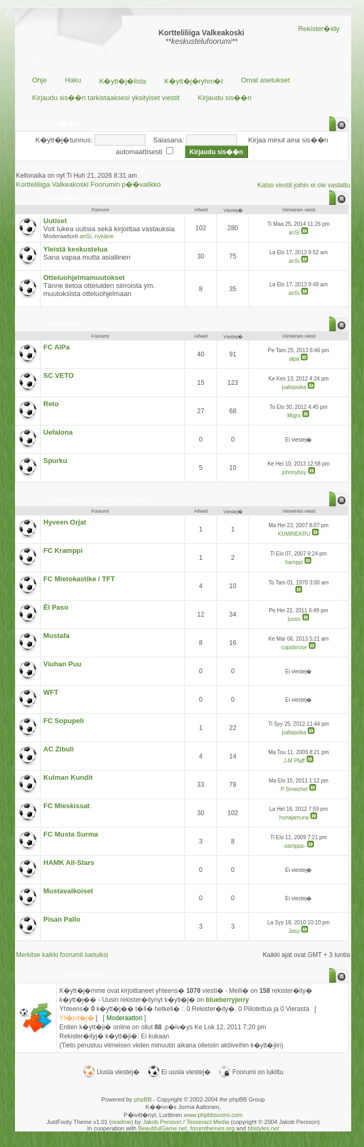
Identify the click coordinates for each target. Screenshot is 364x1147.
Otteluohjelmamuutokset (84, 278)
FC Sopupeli (63, 721)
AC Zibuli (58, 749)
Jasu (294, 931)
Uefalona (58, 432)
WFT (50, 692)
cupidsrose (294, 647)
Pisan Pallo (61, 919)
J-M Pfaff (294, 761)
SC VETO (58, 375)
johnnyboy (294, 472)
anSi (85, 236)
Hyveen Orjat (64, 522)
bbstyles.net (263, 1128)
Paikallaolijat (83, 975)
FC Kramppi (63, 550)
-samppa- (294, 846)
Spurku (55, 461)
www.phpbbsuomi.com (213, 1115)
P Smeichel (294, 789)
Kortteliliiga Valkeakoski (85, 197)
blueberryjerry (227, 1000)
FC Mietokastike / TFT (79, 579)
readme (121, 1122)
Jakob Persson (162, 1122)
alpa (294, 359)
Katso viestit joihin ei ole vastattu (304, 185)
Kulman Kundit (67, 777)
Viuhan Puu (62, 664)
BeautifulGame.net (162, 1128)
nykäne (104, 236)
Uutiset (55, 221)
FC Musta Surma (70, 834)
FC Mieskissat (66, 806)
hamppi (294, 562)
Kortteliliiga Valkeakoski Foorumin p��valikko (88, 184)
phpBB (143, 1099)
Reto (51, 404)
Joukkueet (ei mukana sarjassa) (99, 499)
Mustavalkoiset (68, 891)
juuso (294, 619)
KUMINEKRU (294, 534)
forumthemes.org (212, 1128)
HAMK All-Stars (69, 863)
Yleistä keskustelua (75, 249)
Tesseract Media (208, 1122)
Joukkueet (63, 324)
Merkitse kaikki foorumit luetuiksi (62, 955)
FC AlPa (56, 347)
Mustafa (56, 636)
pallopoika (294, 387)
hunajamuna (294, 818)
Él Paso (55, 607)
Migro (294, 416)
